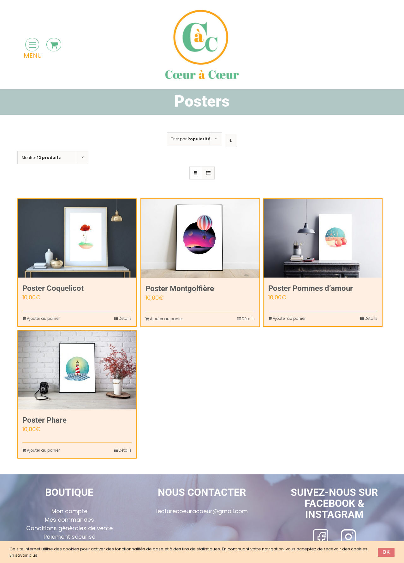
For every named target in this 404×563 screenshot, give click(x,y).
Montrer (41, 157)
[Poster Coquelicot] (77, 238)
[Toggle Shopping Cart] (53, 44)
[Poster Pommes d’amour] (323, 238)
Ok (386, 552)
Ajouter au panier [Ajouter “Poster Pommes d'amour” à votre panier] (289, 318)
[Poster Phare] (77, 370)
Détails (125, 318)
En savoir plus (23, 555)
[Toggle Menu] (32, 44)
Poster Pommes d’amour (310, 288)
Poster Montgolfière (180, 288)
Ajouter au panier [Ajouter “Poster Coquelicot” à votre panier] (43, 318)
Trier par (191, 139)
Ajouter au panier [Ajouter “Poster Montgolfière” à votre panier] (166, 318)
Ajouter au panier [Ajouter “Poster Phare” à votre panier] (43, 450)
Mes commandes (69, 520)
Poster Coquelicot (53, 288)
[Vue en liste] (208, 173)
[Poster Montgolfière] (200, 238)
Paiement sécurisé (69, 537)
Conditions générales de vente (69, 528)
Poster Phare (44, 420)
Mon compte (69, 511)
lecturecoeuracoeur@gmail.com (202, 511)
